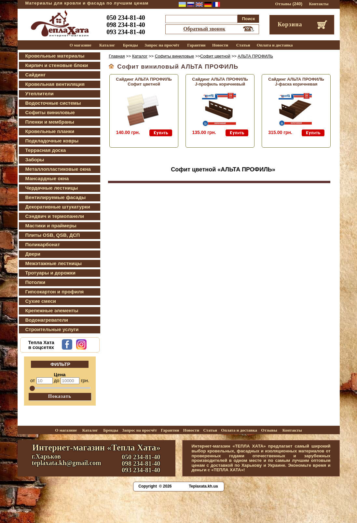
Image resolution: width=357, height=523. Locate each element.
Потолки (35, 282)
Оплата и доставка (275, 45)
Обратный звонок (204, 29)
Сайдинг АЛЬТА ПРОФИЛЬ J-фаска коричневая (296, 82)
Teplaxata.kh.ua (203, 486)
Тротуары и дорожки (50, 272)
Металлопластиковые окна (58, 169)
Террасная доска (45, 150)
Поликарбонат (42, 244)
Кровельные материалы (55, 56)
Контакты (319, 3)
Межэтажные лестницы (53, 263)
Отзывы (283, 3)
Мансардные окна (47, 178)
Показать (60, 396)
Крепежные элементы (51, 310)
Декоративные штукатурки (57, 206)
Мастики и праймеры (50, 225)
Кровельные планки (50, 131)
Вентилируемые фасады (55, 197)
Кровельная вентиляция (55, 84)
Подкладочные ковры (52, 140)
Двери (32, 254)
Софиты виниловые (50, 112)
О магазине (80, 45)
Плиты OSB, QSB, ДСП (52, 235)
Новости (220, 45)
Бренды (130, 45)
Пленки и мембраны (50, 122)
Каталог (107, 45)
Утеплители (39, 93)
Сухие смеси (40, 301)
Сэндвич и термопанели (54, 216)
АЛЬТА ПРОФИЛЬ (255, 56)
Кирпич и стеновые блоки (56, 65)
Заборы (34, 159)
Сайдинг (35, 74)
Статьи (243, 45)
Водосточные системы (53, 103)
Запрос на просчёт (161, 45)
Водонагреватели (46, 320)
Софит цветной (215, 56)
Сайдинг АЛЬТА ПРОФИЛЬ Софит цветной (144, 82)
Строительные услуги (52, 329)
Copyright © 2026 (155, 486)
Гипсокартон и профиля (54, 291)
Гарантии (196, 45)
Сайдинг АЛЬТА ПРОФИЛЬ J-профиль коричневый (220, 82)
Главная (117, 56)
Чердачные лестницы (51, 188)
